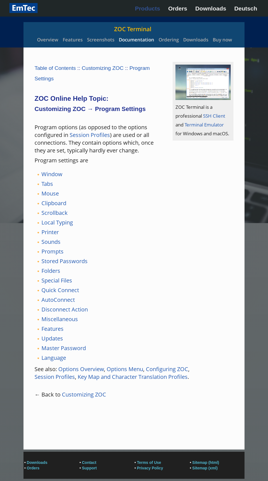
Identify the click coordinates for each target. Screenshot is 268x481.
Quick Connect (60, 290)
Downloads (210, 8)
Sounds (51, 241)
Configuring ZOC (167, 369)
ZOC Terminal (132, 29)
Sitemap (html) (205, 462)
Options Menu (125, 369)
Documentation (136, 39)
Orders (177, 8)
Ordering (169, 39)
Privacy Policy (150, 468)
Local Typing (57, 222)
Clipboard (53, 203)
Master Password (63, 348)
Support (89, 468)
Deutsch (245, 8)
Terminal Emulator (204, 124)
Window (51, 174)
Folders (50, 270)
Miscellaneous (59, 319)
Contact (89, 462)
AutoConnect (58, 299)
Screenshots (100, 39)
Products (147, 8)
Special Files (56, 280)
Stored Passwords (64, 261)
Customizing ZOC (103, 68)
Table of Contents (55, 68)
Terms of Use (149, 462)
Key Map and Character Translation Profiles (133, 376)
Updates (52, 338)
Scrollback (54, 212)
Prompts (52, 251)
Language (53, 357)
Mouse (50, 193)
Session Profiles (90, 135)
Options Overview (81, 369)
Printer (50, 232)
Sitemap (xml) (205, 468)
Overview (47, 39)
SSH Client (214, 116)
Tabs (47, 183)
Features (73, 39)
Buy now (222, 39)
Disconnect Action (64, 309)
